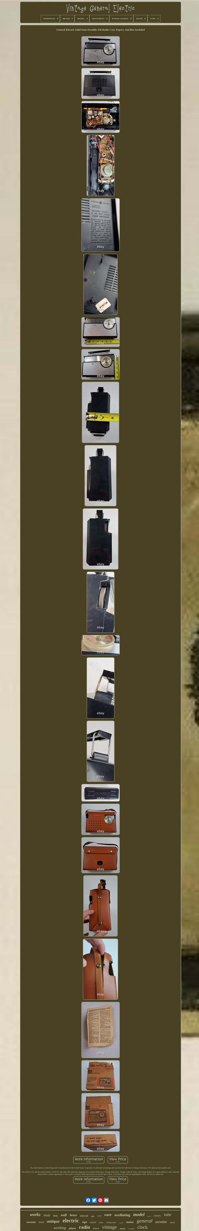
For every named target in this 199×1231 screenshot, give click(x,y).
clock (142, 1227)
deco (149, 1216)
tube (167, 1214)
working (60, 1228)
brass (73, 1215)
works (35, 1214)
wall (64, 1215)
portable (161, 1222)
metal (99, 1216)
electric (71, 1221)
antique (53, 1221)
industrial (84, 1216)
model (138, 1214)
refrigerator (111, 1222)
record (121, 1223)
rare (107, 1215)
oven (41, 1222)
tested (93, 1222)
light (92, 1216)
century (157, 1215)
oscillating (122, 1215)
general (144, 1221)
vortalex (131, 1229)
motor (130, 1222)
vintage (109, 1227)
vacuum (31, 1222)
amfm (101, 1222)
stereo (122, 1228)
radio (84, 1227)
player (72, 1228)
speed (172, 1222)
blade (47, 1215)
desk (55, 1215)
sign (84, 1222)
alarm (96, 1228)
